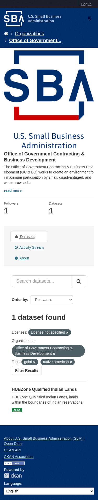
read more (13, 190)
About (22, 258)
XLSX (16, 409)
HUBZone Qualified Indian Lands (44, 389)
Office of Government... (35, 40)
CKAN (13, 475)
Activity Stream (29, 247)
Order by (19, 300)
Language (12, 483)
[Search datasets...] (42, 281)
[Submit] (79, 281)
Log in (86, 4)
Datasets (24, 237)
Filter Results (26, 370)
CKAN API (12, 450)
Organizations (29, 33)
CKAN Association (19, 457)
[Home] (6, 33)
